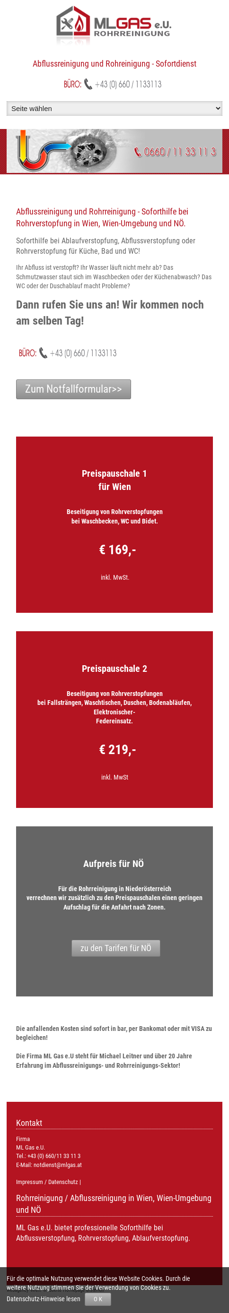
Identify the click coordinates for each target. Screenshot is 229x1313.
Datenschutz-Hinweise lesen (45, 1299)
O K (98, 1299)
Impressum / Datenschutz (47, 1181)
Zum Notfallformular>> (73, 389)
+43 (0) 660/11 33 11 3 (53, 1155)
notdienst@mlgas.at (58, 1164)
